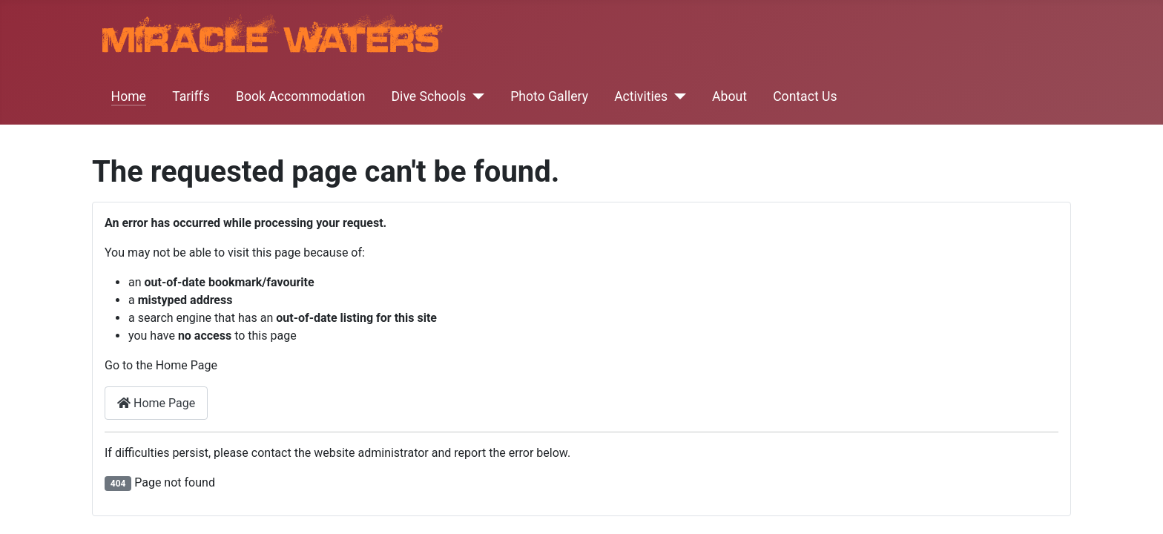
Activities (641, 96)
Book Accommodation (300, 96)
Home (128, 96)
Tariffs (191, 96)
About (729, 96)
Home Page (156, 403)
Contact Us (805, 96)
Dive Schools (429, 96)
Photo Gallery (549, 96)
